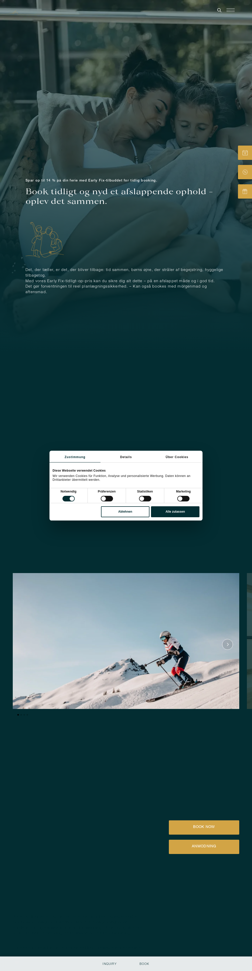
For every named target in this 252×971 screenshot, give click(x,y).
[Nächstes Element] (227, 607)
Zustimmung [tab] (75, 457)
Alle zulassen (175, 511)
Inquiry (109, 964)
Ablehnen (125, 511)
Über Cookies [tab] (177, 457)
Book (144, 964)
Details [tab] (126, 457)
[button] (79, 925)
